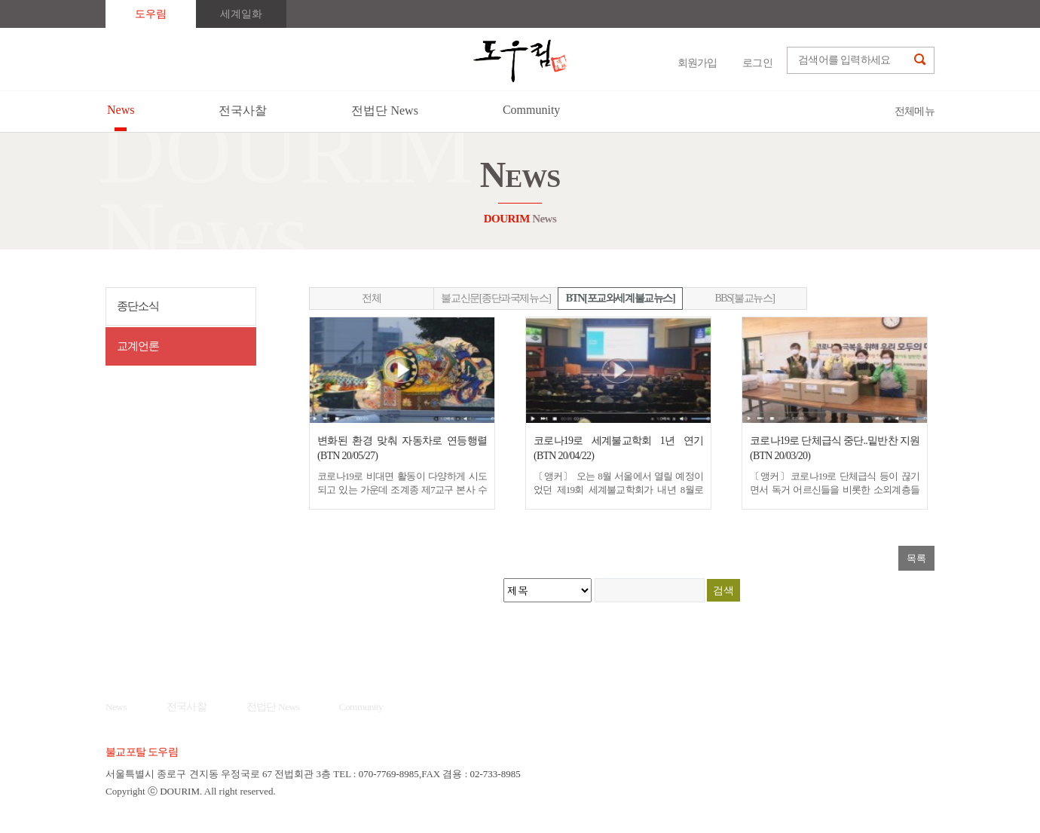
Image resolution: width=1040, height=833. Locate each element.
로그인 (757, 63)
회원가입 (697, 63)
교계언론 (138, 346)
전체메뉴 (914, 111)
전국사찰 (186, 706)
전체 (371, 298)
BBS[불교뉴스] (744, 298)
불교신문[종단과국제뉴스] (495, 298)
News (116, 706)
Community (361, 706)
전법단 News (273, 706)
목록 (916, 558)
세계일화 (241, 14)
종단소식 (138, 306)
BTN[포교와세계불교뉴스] (620, 298)
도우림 (151, 14)
